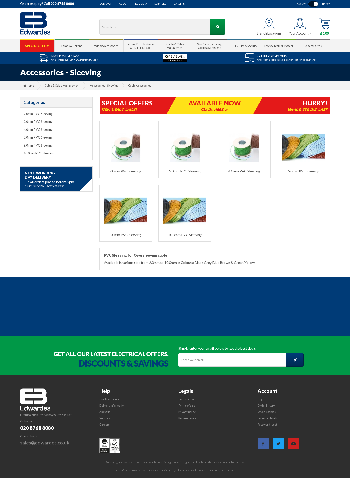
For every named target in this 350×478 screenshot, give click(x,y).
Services (160, 3)
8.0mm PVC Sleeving (38, 145)
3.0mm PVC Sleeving (38, 121)
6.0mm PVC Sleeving (38, 137)
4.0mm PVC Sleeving (38, 129)
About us (104, 412)
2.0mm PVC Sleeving (38, 114)
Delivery (141, 3)
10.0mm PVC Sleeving (39, 153)
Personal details (267, 418)
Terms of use (186, 399)
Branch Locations (269, 33)
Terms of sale (186, 405)
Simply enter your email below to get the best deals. (217, 348)
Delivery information (112, 405)
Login (261, 399)
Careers (179, 3)
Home (28, 85)
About (123, 3)
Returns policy (187, 418)
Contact (105, 3)
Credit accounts (109, 399)
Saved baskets (267, 412)
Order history (266, 405)
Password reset (267, 424)
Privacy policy (187, 412)
